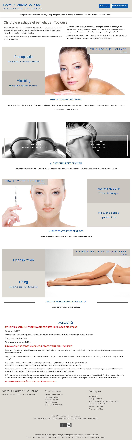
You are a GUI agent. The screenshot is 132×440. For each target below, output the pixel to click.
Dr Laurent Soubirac (96, 409)
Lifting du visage (27, 105)
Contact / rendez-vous (120, 6)
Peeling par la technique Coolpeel (82, 236)
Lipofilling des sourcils (117, 105)
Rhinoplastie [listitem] (36, 15)
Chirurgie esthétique (71, 435)
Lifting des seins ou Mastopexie (47, 168)
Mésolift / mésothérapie (47, 236)
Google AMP (56, 418)
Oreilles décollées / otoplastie (71, 307)
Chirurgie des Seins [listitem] (25, 15)
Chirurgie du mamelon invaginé (90, 168)
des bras (23, 287)
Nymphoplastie (56, 307)
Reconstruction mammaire (109, 168)
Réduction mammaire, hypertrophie (68, 168)
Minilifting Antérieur (14, 105)
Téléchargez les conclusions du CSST (18, 342)
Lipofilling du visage (103, 105)
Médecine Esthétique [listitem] (91, 15)
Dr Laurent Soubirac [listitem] (105, 15)
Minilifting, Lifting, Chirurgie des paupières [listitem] (54, 15)
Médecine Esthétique (96, 406)
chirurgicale (13, 61)
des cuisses (33, 287)
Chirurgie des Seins (95, 399)
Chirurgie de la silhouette (97, 404)
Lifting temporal (59, 109)
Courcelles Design (76, 418)
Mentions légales (74, 416)
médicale (35, 61)
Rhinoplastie (23, 57)
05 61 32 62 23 (104, 6)
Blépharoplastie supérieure (42, 105)
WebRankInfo (93, 435)
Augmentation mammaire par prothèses (34, 145)
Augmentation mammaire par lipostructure (98, 144)
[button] (63, 425)
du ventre (13, 287)
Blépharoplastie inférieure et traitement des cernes (67, 105)
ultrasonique (25, 61)
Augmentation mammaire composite (25, 168)
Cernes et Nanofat (89, 105)
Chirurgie (60, 435)
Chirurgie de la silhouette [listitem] (75, 15)
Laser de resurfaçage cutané (63, 236)
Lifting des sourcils (72, 109)
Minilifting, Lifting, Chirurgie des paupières (103, 401)
